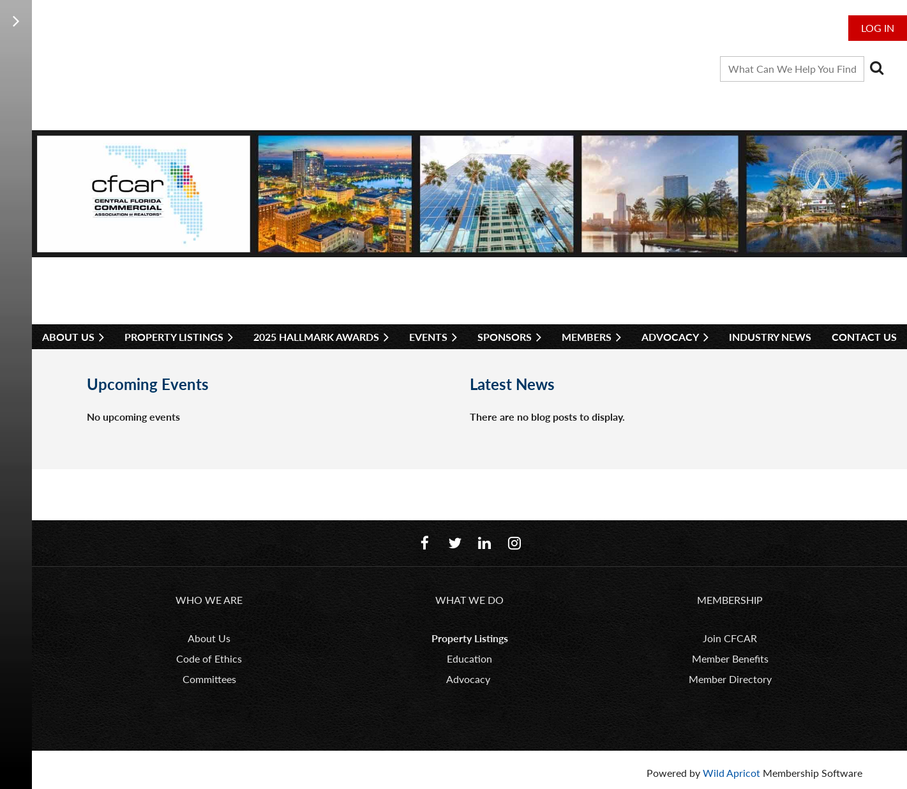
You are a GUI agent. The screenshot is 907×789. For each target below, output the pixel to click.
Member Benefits (730, 658)
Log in (877, 28)
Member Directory (730, 679)
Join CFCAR (730, 638)
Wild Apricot (731, 773)
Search (876, 67)
